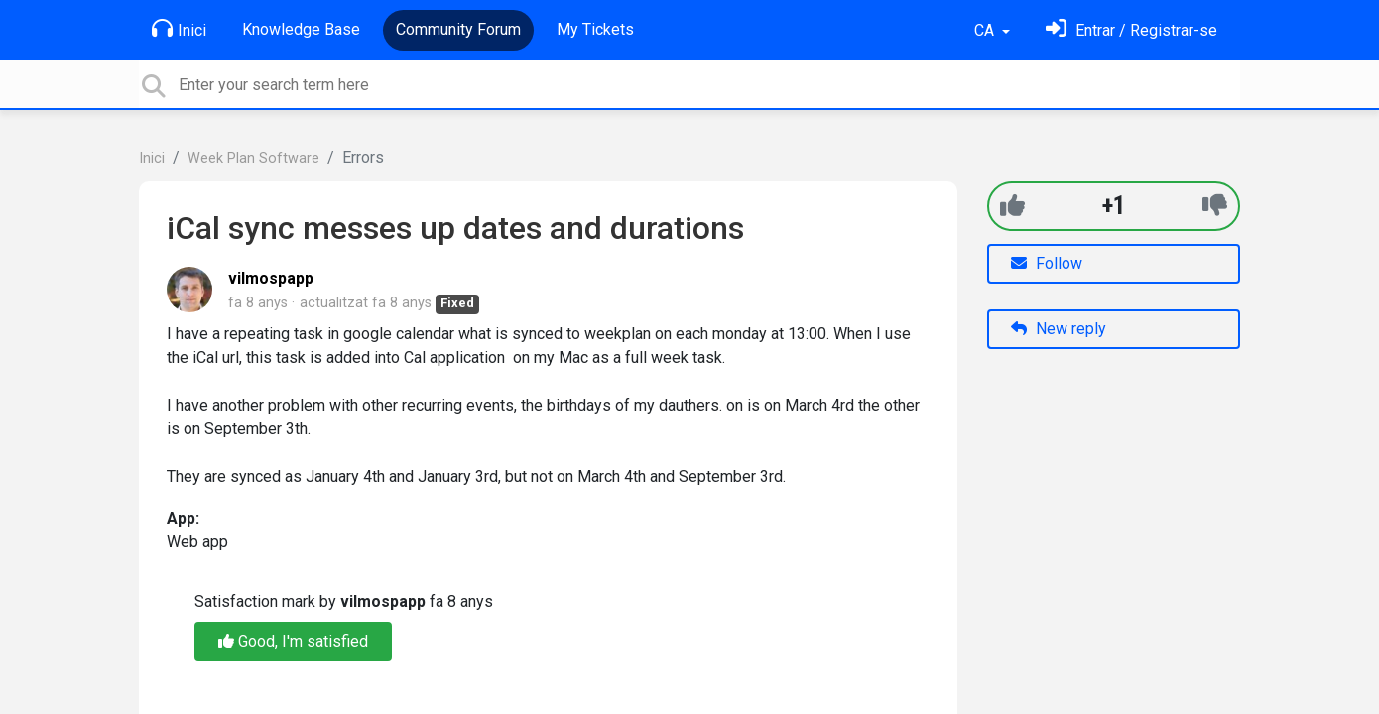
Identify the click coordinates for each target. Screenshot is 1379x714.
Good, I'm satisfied (293, 641)
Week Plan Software (253, 158)
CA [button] (986, 30)
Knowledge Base (301, 29)
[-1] (1214, 205)
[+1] (1012, 205)
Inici (179, 29)
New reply (1058, 328)
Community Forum (458, 29)
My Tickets (595, 29)
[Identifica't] (1131, 30)
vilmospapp (270, 278)
